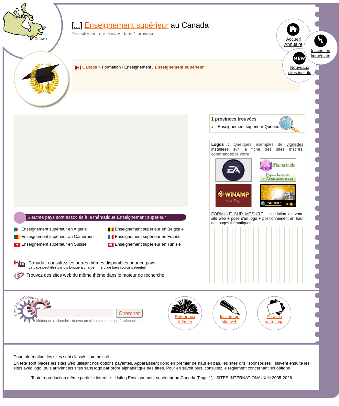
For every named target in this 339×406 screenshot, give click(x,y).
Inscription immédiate (320, 53)
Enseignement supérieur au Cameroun (57, 236)
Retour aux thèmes (185, 319)
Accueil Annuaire (293, 42)
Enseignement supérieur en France (147, 236)
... (77, 25)
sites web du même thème (78, 275)
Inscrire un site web (230, 319)
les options (280, 368)
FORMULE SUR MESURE (237, 213)
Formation (111, 67)
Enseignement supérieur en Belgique (149, 229)
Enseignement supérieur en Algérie (54, 229)
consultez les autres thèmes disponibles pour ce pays (91, 262)
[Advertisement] (101, 161)
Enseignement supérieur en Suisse (54, 244)
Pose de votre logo (274, 319)
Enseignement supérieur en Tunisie (148, 244)
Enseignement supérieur (126, 25)
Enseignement (137, 67)
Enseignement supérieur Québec (248, 126)
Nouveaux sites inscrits (299, 70)
